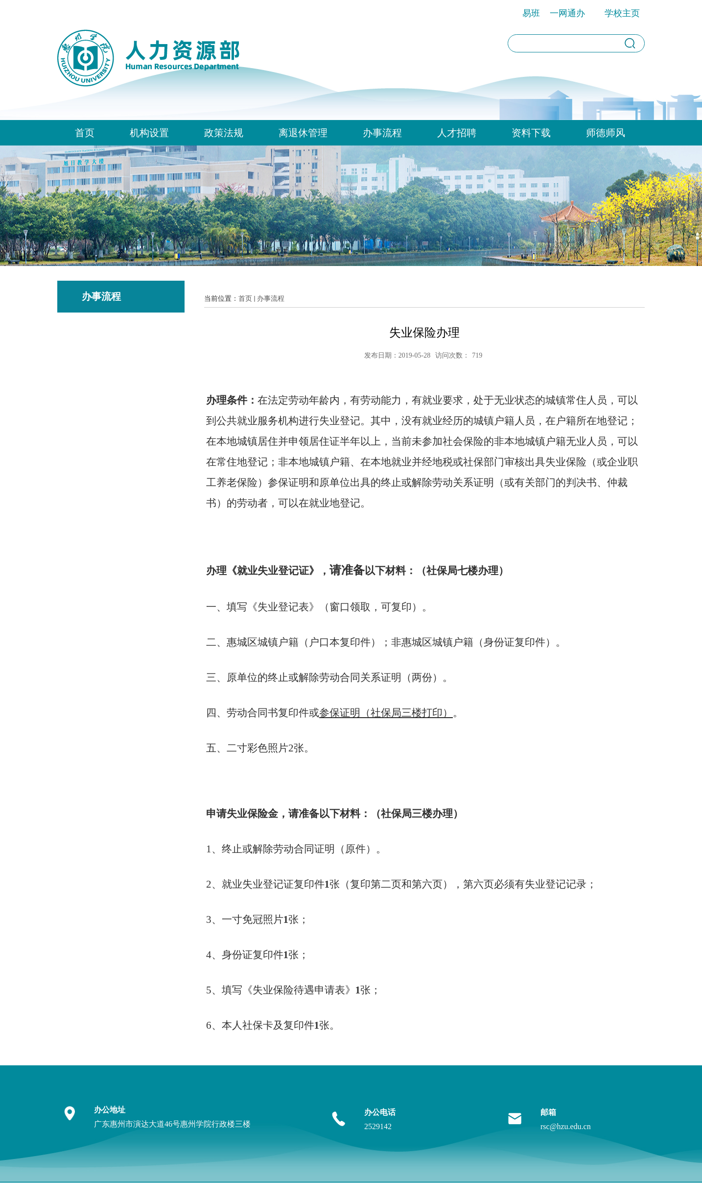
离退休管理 (303, 132)
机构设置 (149, 132)
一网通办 (567, 13)
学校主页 (622, 13)
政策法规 (223, 132)
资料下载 (531, 132)
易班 (531, 13)
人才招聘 (456, 132)
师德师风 (605, 132)
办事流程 (382, 132)
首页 (84, 132)
